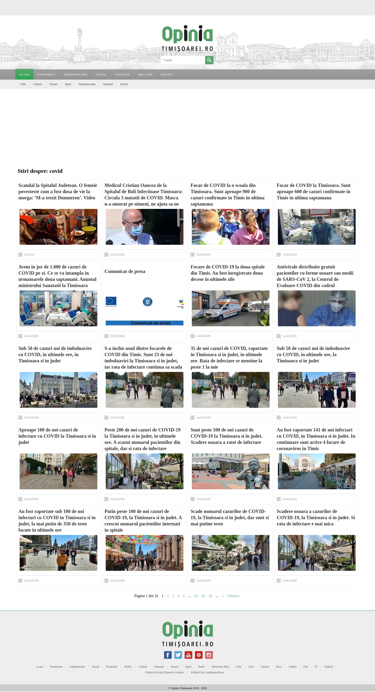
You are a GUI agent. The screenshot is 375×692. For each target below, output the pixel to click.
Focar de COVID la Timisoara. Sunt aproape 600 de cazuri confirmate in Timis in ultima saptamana (314, 191)
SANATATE (122, 74)
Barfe (201, 666)
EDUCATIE (145, 74)
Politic (128, 666)
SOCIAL (100, 74)
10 (196, 596)
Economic (112, 666)
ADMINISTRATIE (75, 74)
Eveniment (56, 666)
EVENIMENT (46, 74)
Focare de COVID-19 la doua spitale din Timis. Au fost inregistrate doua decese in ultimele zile (228, 273)
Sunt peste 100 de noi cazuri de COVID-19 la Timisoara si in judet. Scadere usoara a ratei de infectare (226, 436)
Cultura (37, 84)
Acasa (24, 74)
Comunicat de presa (125, 271)
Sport (68, 84)
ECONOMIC (118, 336)
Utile (23, 84)
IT (316, 666)
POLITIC (167, 74)
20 (203, 596)
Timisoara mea (86, 84)
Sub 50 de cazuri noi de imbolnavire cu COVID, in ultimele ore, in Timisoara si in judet (55, 354)
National (108, 84)
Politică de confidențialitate (207, 672)
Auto (251, 666)
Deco (279, 666)
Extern (124, 84)
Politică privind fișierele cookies (164, 672)
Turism (53, 84)
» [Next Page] (223, 596)
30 (210, 596)
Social (95, 666)
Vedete (293, 666)
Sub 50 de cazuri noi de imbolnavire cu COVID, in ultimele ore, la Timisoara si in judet (313, 354)
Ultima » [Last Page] (234, 596)
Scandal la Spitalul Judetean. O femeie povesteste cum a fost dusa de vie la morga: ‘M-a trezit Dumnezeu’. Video (57, 191)
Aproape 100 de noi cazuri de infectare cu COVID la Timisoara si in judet (57, 436)
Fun (305, 666)
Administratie (77, 666)
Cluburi (328, 666)
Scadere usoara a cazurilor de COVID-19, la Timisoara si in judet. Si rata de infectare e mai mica (316, 517)
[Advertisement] (187, 124)
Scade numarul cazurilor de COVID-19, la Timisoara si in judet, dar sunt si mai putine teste (230, 517)
